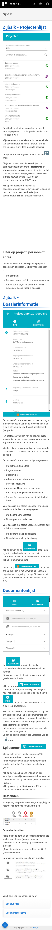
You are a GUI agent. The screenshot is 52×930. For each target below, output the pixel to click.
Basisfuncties (12, 903)
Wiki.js (35, 928)
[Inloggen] (47, 4)
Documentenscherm (16, 913)
